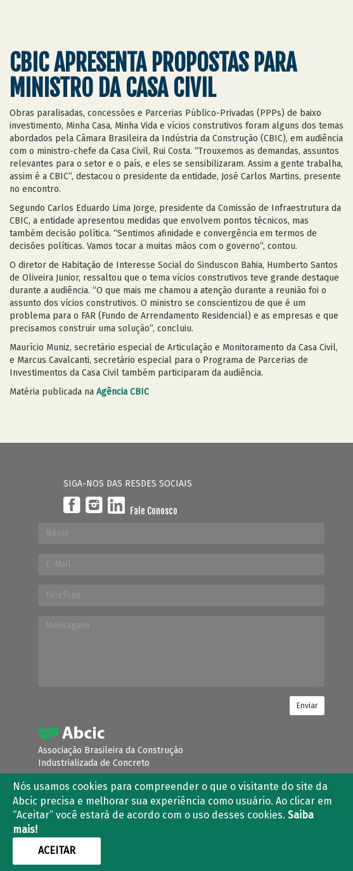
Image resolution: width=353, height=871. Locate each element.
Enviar (307, 705)
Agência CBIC (122, 391)
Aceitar (56, 850)
